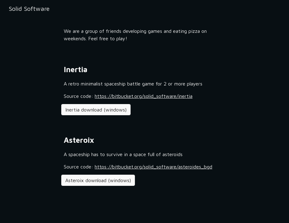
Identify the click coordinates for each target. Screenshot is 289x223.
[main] (144, 35)
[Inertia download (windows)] (96, 109)
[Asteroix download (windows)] (98, 180)
